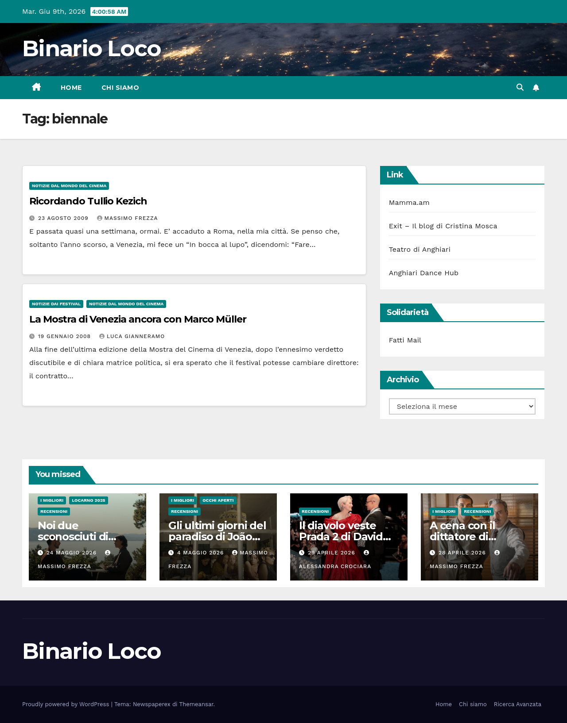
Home (71, 88)
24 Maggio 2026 (73, 553)
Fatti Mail (405, 340)
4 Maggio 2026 (201, 553)
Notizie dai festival (56, 303)
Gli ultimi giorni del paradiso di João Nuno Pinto (217, 536)
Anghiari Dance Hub (424, 273)
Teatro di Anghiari (420, 249)
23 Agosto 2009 (64, 218)
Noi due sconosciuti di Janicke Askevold (82, 536)
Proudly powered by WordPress (66, 704)
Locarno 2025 (88, 500)
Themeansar (196, 704)
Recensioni (53, 511)
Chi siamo (120, 88)
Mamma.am (409, 202)
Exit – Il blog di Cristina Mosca (443, 226)
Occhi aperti (218, 500)
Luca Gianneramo (132, 336)
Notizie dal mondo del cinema (69, 185)
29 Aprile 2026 (332, 553)
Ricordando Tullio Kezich (88, 201)
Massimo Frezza (127, 218)
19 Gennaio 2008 (65, 336)
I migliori (51, 500)
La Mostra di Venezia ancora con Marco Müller (137, 319)
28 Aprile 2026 (463, 553)
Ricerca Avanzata (517, 704)
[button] (520, 87)
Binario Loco (91, 48)
